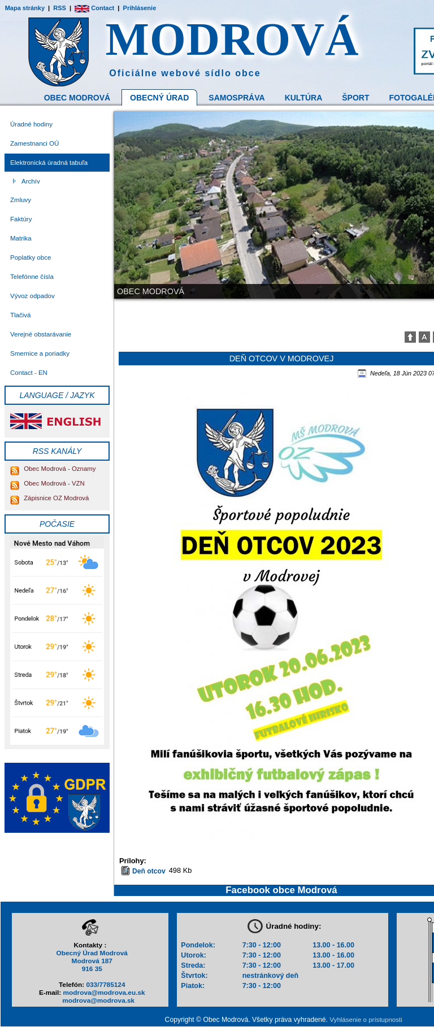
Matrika (21, 238)
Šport (355, 97)
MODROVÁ (232, 39)
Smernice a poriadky (40, 353)
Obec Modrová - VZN (47, 483)
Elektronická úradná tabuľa (49, 162)
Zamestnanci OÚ (34, 143)
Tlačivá (20, 315)
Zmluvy (20, 199)
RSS (59, 8)
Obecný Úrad (159, 97)
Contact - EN (28, 372)
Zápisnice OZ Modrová (49, 498)
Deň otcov (149, 871)
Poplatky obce (30, 257)
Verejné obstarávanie (40, 334)
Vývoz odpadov (32, 295)
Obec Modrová (77, 97)
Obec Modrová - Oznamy (53, 468)
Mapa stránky (25, 8)
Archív (30, 181)
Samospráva (236, 97)
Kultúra (304, 97)
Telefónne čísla (32, 276)
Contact (94, 8)
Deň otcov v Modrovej (281, 358)
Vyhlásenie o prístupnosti (365, 1019)
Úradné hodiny (31, 124)
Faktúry (21, 219)
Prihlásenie (140, 8)
